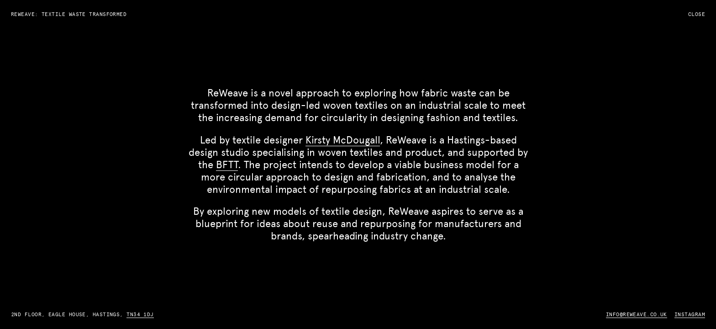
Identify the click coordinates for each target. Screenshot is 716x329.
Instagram (689, 314)
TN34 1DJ (140, 314)
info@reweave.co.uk (636, 314)
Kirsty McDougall (342, 140)
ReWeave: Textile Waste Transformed (68, 14)
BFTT (227, 164)
